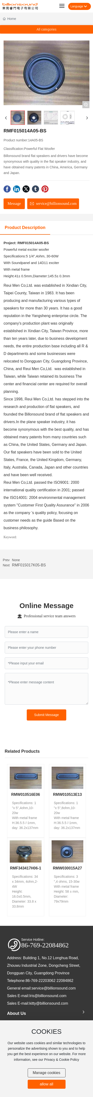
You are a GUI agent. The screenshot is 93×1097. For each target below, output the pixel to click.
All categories (46, 29)
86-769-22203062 (40, 981)
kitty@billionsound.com (48, 1003)
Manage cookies (46, 1073)
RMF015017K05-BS (29, 565)
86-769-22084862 (45, 945)
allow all (46, 1084)
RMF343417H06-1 (25, 868)
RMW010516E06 (25, 795)
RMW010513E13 (67, 795)
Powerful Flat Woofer (39, 149)
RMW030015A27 (67, 868)
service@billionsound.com (54, 988)
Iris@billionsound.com (47, 996)
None (16, 560)
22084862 (65, 981)
